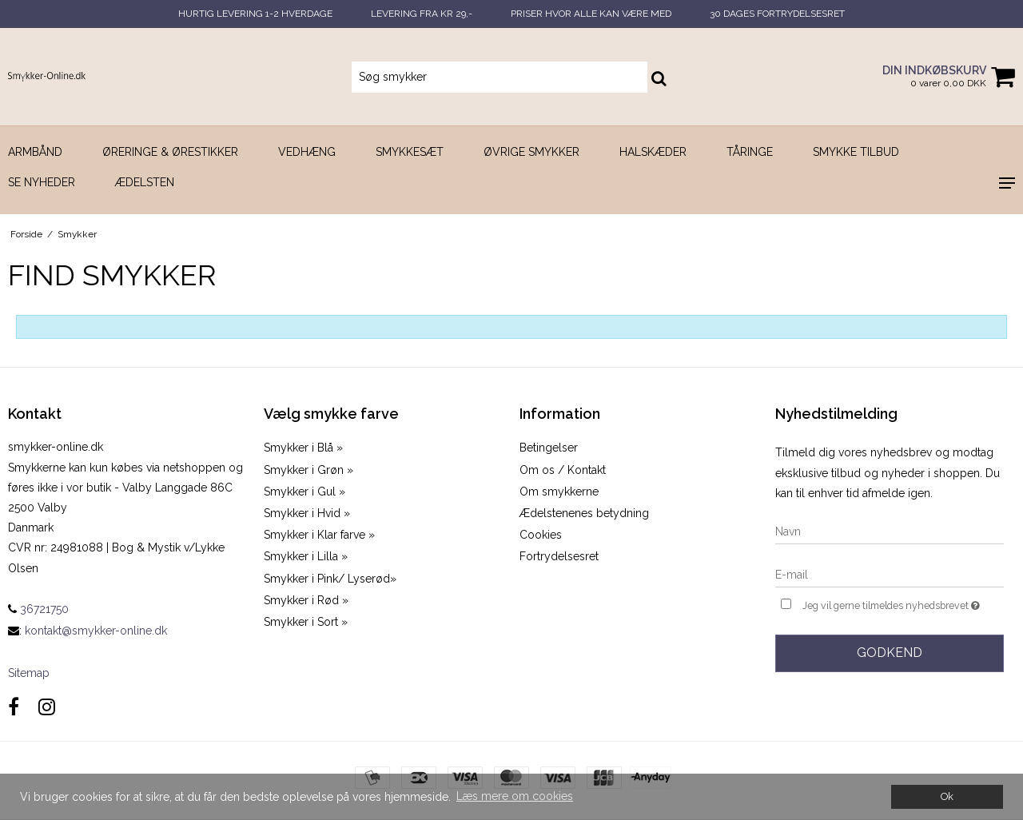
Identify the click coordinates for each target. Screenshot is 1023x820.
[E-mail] (889, 574)
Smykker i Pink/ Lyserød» (330, 578)
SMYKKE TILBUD (856, 151)
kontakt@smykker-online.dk (96, 630)
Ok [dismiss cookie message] (947, 796)
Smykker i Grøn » (308, 470)
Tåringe (749, 151)
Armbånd (35, 151)
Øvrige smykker (531, 151)
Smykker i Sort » (306, 621)
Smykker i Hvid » (307, 513)
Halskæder (653, 151)
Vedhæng (307, 151)
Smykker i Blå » (303, 447)
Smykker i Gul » (304, 491)
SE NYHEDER (41, 182)
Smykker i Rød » (306, 600)
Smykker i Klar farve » (319, 534)
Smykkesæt (410, 151)
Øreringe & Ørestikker (170, 151)
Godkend (889, 652)
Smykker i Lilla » (306, 556)
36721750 (38, 609)
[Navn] (889, 531)
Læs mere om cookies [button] (514, 796)
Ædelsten (144, 182)
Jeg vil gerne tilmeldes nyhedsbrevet (903, 604)
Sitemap (29, 673)
